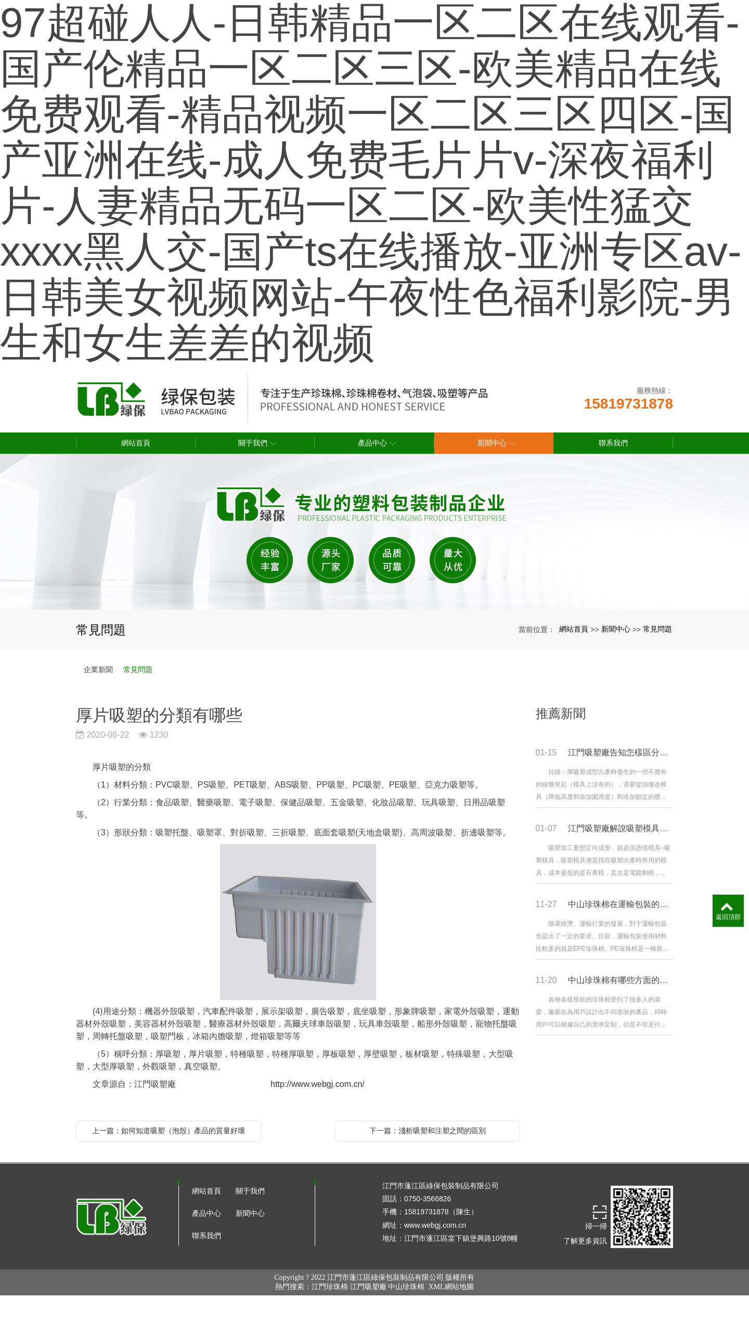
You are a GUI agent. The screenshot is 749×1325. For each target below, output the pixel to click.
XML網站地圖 (450, 1287)
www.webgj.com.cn (435, 1225)
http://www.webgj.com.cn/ (307, 1084)
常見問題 (657, 629)
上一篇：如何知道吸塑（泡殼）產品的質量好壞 (168, 1130)
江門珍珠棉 (330, 1287)
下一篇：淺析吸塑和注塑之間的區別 (427, 1130)
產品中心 (206, 1213)
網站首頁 (573, 629)
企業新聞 (98, 669)
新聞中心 (615, 629)
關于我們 (250, 1191)
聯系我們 (206, 1235)
